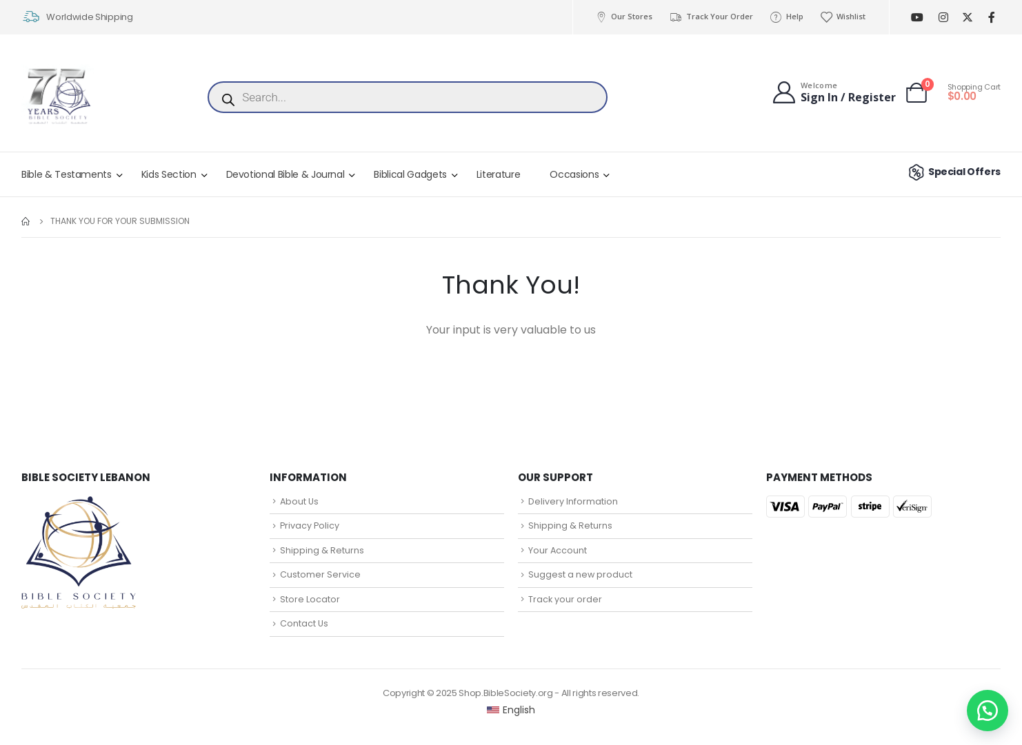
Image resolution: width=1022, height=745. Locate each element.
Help (786, 16)
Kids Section (169, 174)
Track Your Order (710, 16)
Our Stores (623, 16)
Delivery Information (573, 501)
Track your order (565, 599)
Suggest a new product (580, 574)
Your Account (557, 550)
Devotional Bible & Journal (285, 174)
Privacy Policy (309, 525)
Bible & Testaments (66, 174)
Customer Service (320, 574)
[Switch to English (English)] (511, 710)
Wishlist (842, 16)
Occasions (574, 174)
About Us (299, 501)
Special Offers (953, 171)
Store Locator (310, 599)
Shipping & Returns (322, 550)
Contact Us (304, 623)
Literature (499, 174)
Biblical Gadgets (410, 174)
